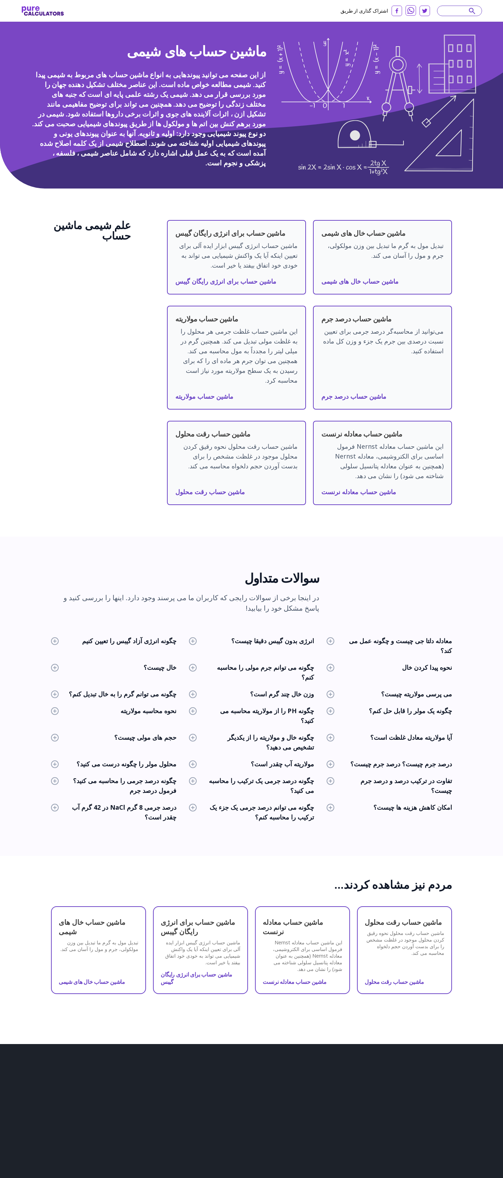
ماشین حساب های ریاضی (188, 1118)
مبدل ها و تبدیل (246, 1088)
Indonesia (384, 1088)
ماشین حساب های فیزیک (188, 1127)
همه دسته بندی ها (248, 1147)
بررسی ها (55, 1130)
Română (409, 1088)
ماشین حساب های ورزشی (256, 1127)
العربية (412, 1078)
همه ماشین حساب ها (252, 1157)
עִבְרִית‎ (361, 1127)
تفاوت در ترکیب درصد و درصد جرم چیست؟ (389, 785)
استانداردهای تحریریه (66, 1149)
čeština (379, 1127)
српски (387, 1118)
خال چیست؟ (113, 667)
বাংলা (316, 1137)
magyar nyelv (407, 1127)
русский (391, 1078)
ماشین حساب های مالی (186, 1098)
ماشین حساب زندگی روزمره (258, 1108)
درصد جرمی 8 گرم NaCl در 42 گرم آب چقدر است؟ (113, 812)
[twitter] (425, 11)
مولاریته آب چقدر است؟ (251, 764)
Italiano (392, 1098)
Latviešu (365, 1118)
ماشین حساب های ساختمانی (191, 1088)
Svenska (320, 1108)
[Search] (456, 11)
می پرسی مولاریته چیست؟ (389, 694)
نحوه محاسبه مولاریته (113, 711)
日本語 (341, 1088)
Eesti (366, 1137)
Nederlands (403, 1108)
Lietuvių (371, 1098)
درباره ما (54, 1110)
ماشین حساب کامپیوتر (185, 1137)
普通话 (433, 1127)
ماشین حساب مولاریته (204, 396)
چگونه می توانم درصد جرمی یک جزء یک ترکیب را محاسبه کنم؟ (251, 812)
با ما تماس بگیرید (62, 1159)
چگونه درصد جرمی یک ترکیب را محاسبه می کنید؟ (251, 785)
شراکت (53, 1139)
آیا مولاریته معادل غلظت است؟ (389, 737)
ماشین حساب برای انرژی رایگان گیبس (225, 281)
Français (433, 1078)
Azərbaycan (439, 1118)
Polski (427, 1108)
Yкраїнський (341, 1137)
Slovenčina (435, 1088)
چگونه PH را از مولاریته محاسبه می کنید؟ (251, 716)
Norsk (360, 1108)
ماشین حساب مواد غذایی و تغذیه (262, 1098)
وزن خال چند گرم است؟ (251, 694)
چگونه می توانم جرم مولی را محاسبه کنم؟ (251, 672)
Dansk (378, 1108)
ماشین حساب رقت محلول (210, 492)
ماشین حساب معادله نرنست (358, 492)
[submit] (472, 11)
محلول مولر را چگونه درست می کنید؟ (113, 764)
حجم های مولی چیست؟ (113, 737)
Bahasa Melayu (422, 1098)
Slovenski (411, 1118)
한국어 (344, 1118)
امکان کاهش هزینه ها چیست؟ (389, 807)
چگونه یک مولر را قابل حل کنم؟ (389, 711)
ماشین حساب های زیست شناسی (195, 1078)
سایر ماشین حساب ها (252, 1118)
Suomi (341, 1108)
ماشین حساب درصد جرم (353, 396)
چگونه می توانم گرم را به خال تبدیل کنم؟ (113, 694)
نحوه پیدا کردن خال (389, 667)
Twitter (53, 1169)
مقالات (52, 1120)
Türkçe (360, 1088)
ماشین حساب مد (248, 1137)
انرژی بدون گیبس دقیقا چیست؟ (251, 641)
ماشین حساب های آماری (187, 1147)
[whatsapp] (411, 10)
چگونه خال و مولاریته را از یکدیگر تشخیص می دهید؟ (251, 742)
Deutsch (320, 1088)
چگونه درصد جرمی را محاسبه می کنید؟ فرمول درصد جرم (113, 785)
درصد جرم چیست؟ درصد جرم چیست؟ (389, 764)
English (319, 1078)
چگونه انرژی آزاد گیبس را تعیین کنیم (113, 641)
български (322, 1098)
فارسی (318, 1127)
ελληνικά (339, 1127)
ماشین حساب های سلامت (189, 1108)
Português (343, 1078)
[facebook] (397, 11)
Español (368, 1078)
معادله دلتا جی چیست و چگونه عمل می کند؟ (389, 646)
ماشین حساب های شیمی (255, 1078)
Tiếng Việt (321, 1118)
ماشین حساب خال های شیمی (360, 281)
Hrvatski (348, 1098)
